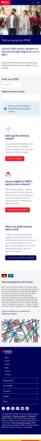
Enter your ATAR (10, 79)
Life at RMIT (8, 386)
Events (7, 361)
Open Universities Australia (21, 423)
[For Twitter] (8, 408)
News (7, 357)
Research (7, 391)
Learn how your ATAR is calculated (20, 258)
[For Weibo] (27, 408)
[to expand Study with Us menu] (36, 380)
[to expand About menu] (36, 401)
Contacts (8, 374)
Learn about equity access (17, 210)
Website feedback (19, 416)
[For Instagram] (13, 408)
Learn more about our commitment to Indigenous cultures (20, 312)
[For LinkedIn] (17, 408)
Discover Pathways (14, 159)
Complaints (31, 416)
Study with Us (8, 380)
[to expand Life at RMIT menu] (36, 386)
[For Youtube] (22, 408)
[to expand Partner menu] (36, 396)
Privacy (36, 414)
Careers (7, 371)
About (5, 401)
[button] (33, 2)
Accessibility (7, 416)
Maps (7, 368)
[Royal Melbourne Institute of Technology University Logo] (7, 353)
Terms (29, 414)
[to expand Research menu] (36, 391)
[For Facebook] (3, 408)
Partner (6, 396)
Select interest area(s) (13, 91)
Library (7, 364)
